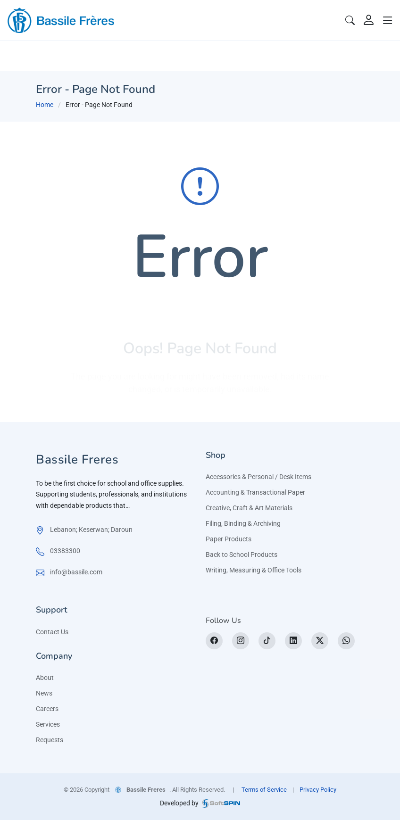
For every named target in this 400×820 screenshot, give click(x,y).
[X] (319, 640)
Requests (49, 740)
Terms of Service (264, 789)
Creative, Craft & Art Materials (249, 508)
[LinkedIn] (293, 640)
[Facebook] (214, 640)
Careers (47, 708)
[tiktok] (266, 640)
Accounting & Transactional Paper (255, 492)
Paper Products (228, 539)
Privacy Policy (318, 789)
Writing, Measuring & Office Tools (253, 570)
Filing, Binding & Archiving (243, 523)
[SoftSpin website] (221, 803)
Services (48, 724)
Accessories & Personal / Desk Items (258, 476)
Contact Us (52, 632)
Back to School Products (241, 554)
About (45, 677)
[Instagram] (240, 640)
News (44, 693)
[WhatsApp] (346, 640)
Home (44, 104)
